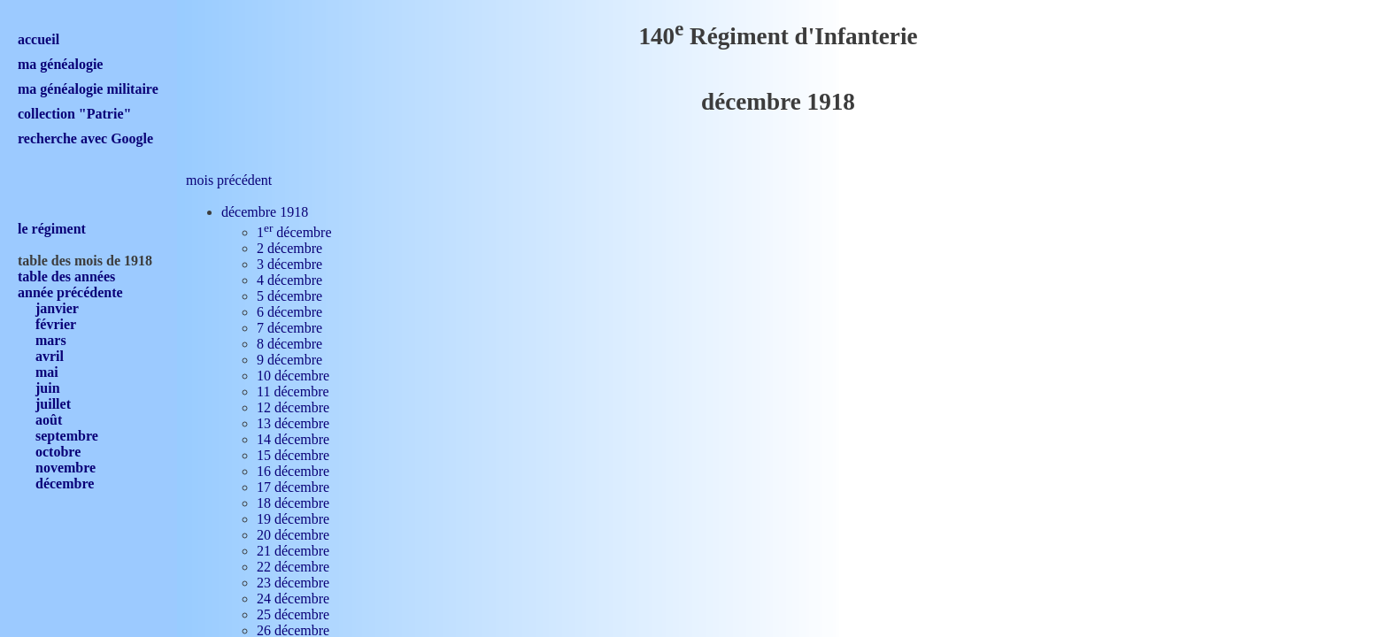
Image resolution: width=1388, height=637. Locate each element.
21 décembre (293, 550)
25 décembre (293, 614)
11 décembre (293, 391)
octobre (58, 451)
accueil (38, 39)
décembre (64, 483)
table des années (66, 276)
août (48, 419)
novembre (65, 467)
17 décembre (293, 487)
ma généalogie (60, 64)
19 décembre (293, 518)
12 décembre (293, 407)
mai (46, 372)
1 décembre (294, 232)
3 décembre (289, 264)
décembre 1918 (264, 211)
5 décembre (289, 295)
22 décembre (293, 566)
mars (50, 340)
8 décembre (289, 343)
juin (47, 387)
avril (49, 356)
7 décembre (289, 327)
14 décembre (293, 439)
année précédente (70, 292)
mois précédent (229, 180)
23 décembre (293, 582)
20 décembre (293, 534)
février (55, 324)
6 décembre (289, 311)
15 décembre (293, 455)
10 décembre (293, 375)
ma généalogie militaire (88, 88)
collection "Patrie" (74, 113)
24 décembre (293, 598)
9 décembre (289, 359)
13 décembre (293, 423)
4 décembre (289, 280)
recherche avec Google (85, 138)
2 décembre (289, 248)
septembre (66, 435)
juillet (53, 403)
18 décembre (293, 502)
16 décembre (293, 471)
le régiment (52, 228)
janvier (57, 308)
